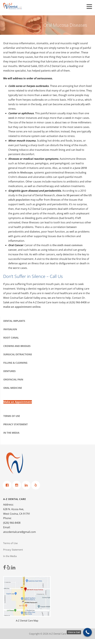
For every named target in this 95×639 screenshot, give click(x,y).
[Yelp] (36, 485)
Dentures (9, 371)
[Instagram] (17, 485)
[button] (90, 6)
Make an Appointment (17, 402)
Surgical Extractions (17, 354)
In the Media (11, 432)
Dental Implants (14, 320)
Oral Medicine (12, 387)
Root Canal (11, 337)
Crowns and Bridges (16, 346)
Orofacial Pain (13, 379)
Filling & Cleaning (15, 362)
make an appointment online (21, 307)
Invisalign (10, 329)
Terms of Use (11, 416)
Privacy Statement (15, 424)
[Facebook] (8, 485)
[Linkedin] (27, 485)
